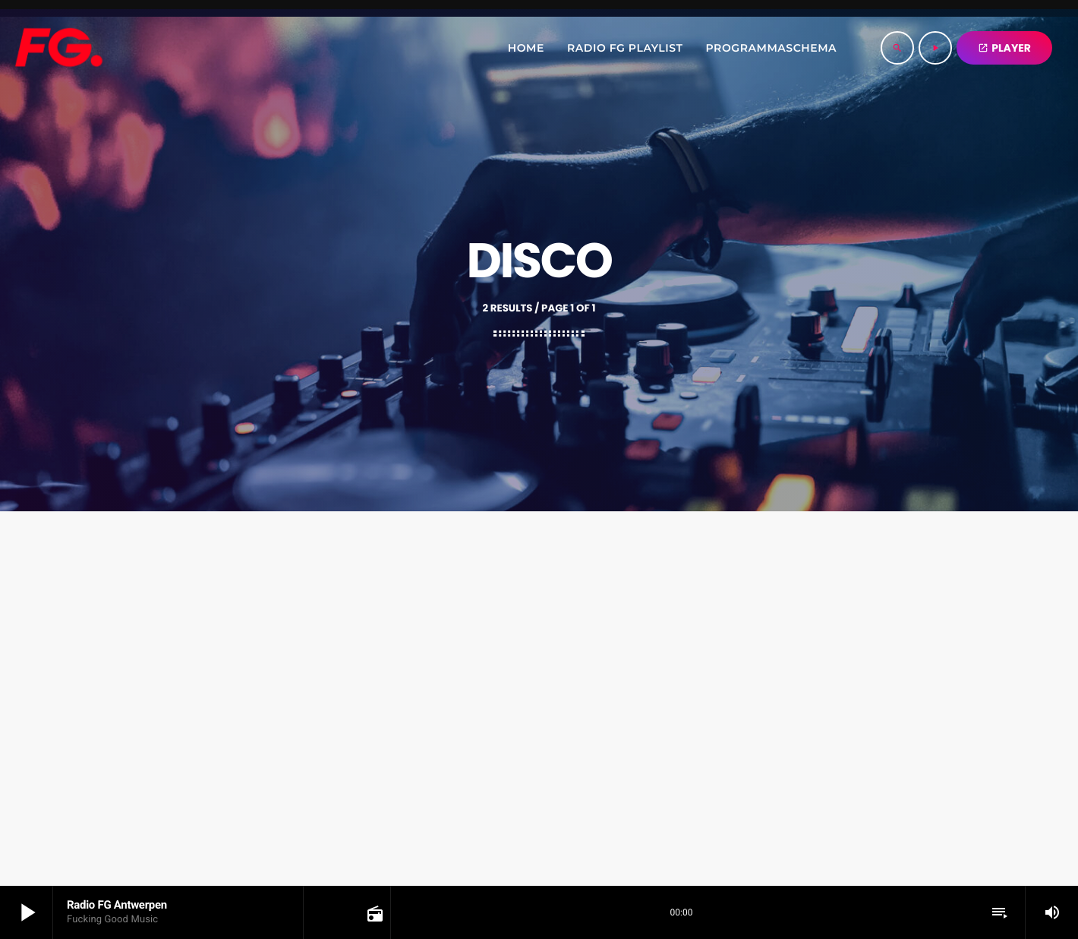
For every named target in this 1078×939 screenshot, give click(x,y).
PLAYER (1004, 47)
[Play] (935, 48)
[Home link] (58, 48)
